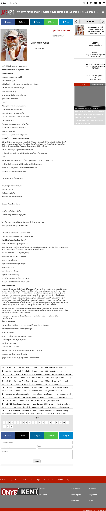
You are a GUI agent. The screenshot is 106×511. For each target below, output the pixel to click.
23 (8, 425)
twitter (92, 487)
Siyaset (37, 12)
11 (33, 421)
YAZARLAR (90, 21)
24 (11, 425)
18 (57, 421)
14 (43, 421)
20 (64, 421)
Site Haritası (40, 487)
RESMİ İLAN (83, 12)
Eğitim (60, 12)
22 (4, 425)
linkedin (75, 499)
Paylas (8, 22)
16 (50, 421)
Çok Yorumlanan (97, 84)
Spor (75, 12)
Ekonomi (68, 12)
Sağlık (92, 12)
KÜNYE (3, 2)
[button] (76, 21)
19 (60, 421)
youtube (93, 493)
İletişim (13, 2)
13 (39, 421)
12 (36, 421)
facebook (76, 487)
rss (91, 499)
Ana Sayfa (21, 12)
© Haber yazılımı (94, 509)
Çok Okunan (82, 84)
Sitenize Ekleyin (41, 493)
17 (53, 421)
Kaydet (37, 460)
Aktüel (53, 12)
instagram (76, 493)
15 (46, 421)
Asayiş (30, 12)
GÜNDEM (45, 12)
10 (29, 421)
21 (67, 421)
